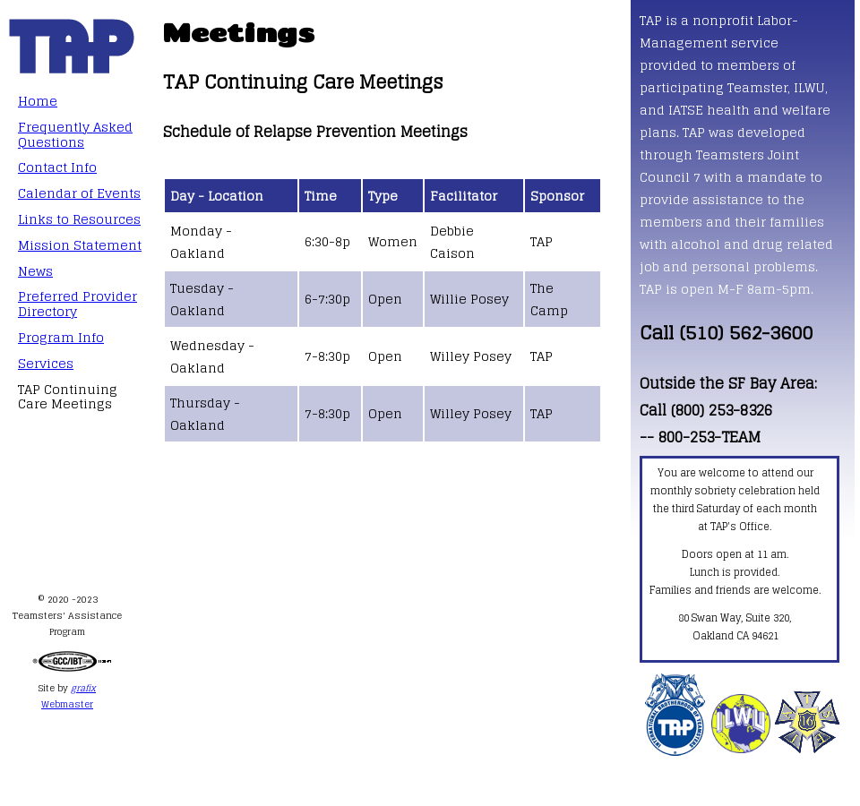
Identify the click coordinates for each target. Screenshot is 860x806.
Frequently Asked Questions (75, 134)
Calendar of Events (79, 193)
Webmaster (67, 704)
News (35, 271)
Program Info (61, 337)
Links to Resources (79, 219)
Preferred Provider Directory (77, 303)
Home (37, 101)
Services (45, 363)
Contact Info (57, 167)
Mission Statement (80, 245)
